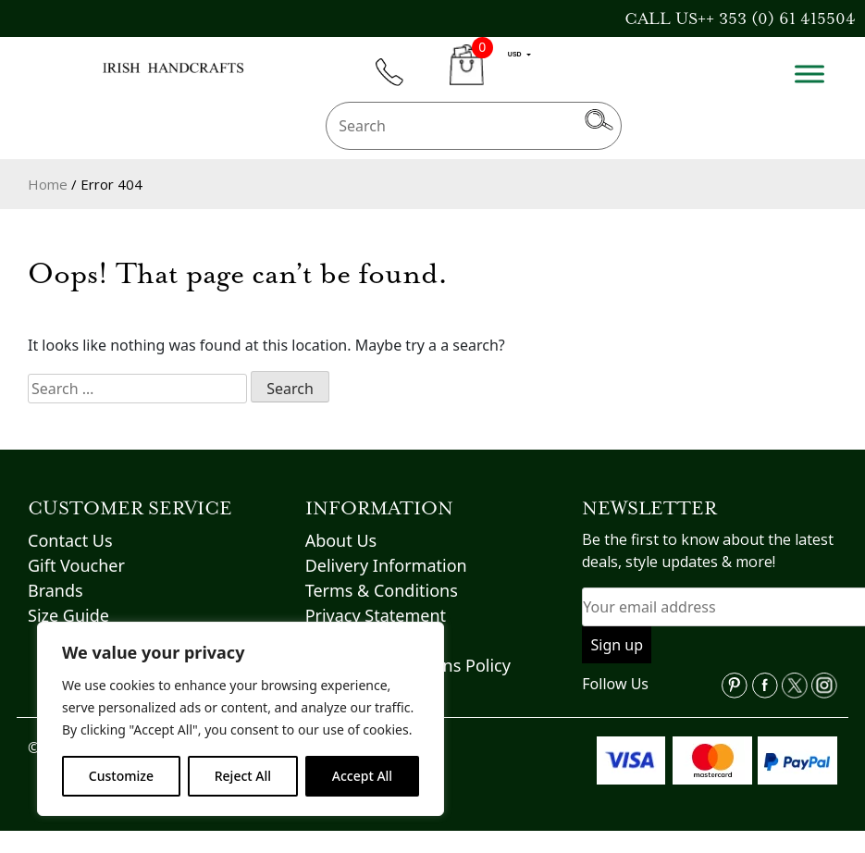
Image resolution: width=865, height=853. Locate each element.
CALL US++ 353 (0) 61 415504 (740, 18)
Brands (55, 590)
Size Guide (68, 615)
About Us (341, 540)
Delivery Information (386, 565)
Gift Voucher (76, 565)
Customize (121, 776)
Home (48, 184)
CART (467, 75)
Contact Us (70, 540)
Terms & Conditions (381, 590)
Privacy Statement (375, 615)
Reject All (243, 776)
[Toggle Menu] (809, 73)
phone (398, 82)
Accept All (362, 776)
